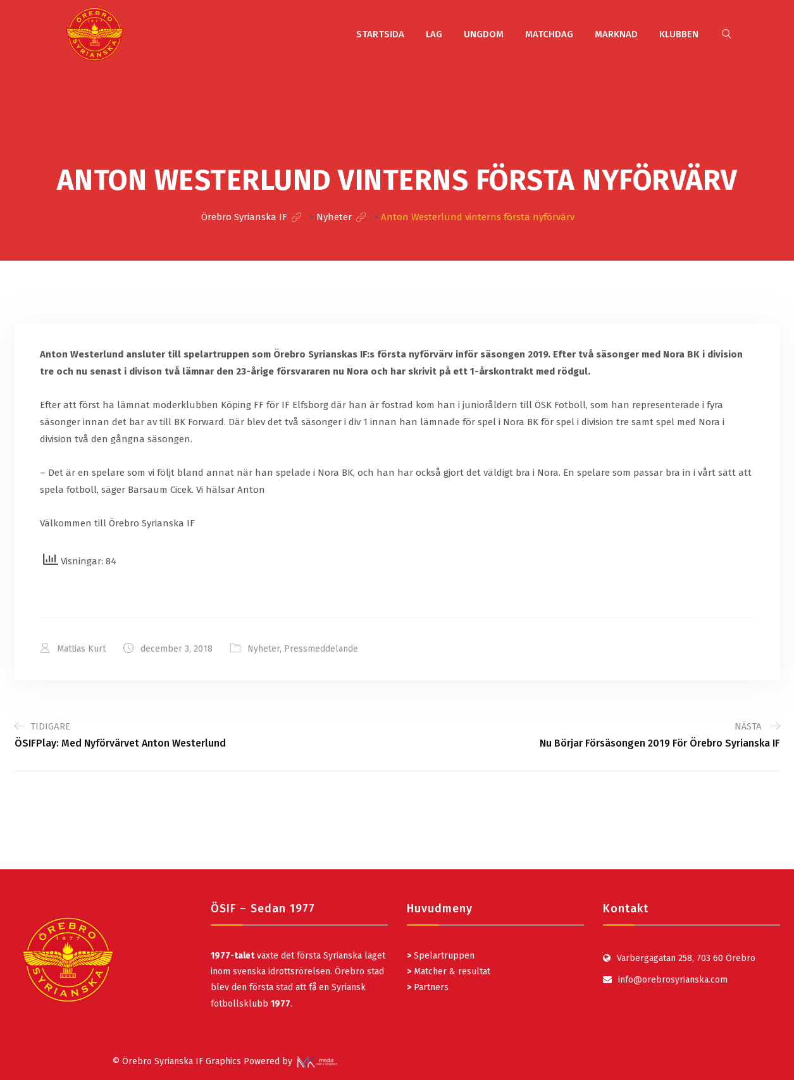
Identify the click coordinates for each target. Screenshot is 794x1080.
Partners (428, 987)
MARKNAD (616, 34)
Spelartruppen (443, 955)
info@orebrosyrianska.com (673, 979)
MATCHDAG (549, 34)
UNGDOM (484, 34)
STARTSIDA (380, 34)
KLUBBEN (678, 34)
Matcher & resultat (448, 971)
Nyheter (263, 648)
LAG (434, 34)
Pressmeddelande (321, 648)
